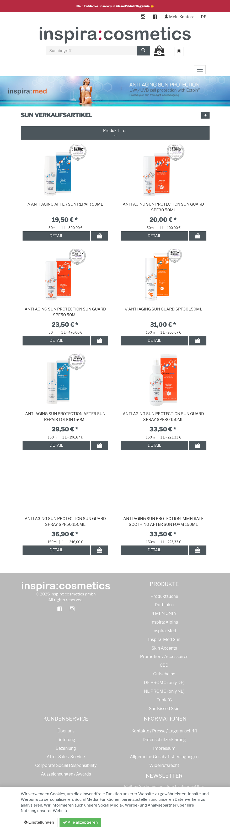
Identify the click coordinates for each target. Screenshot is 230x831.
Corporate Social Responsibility (66, 765)
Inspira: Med (164, 630)
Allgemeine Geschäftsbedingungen (164, 756)
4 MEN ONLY (164, 613)
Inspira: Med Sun (164, 639)
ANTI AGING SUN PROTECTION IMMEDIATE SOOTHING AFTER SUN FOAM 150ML (163, 521)
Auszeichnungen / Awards (66, 774)
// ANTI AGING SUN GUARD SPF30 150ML (163, 309)
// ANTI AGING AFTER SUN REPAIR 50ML (65, 204)
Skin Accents (164, 648)
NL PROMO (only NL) (164, 691)
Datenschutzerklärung (181, 822)
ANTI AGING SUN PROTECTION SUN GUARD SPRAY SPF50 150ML (65, 521)
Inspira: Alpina (164, 622)
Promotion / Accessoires (164, 656)
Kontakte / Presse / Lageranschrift (164, 730)
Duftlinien (164, 604)
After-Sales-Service (66, 756)
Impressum (164, 748)
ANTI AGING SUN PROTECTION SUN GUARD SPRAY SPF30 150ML (163, 416)
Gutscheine (164, 673)
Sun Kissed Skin (164, 708)
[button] (205, 115)
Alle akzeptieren (80, 822)
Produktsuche (164, 596)
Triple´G (164, 699)
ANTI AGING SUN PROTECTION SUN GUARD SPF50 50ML (65, 312)
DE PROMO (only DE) (164, 682)
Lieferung (65, 739)
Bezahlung (66, 748)
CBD (164, 665)
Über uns (65, 730)
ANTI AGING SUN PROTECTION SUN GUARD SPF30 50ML (163, 207)
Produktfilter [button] (115, 132)
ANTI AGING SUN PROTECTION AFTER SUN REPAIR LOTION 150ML (65, 416)
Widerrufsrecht (164, 765)
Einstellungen (39, 822)
